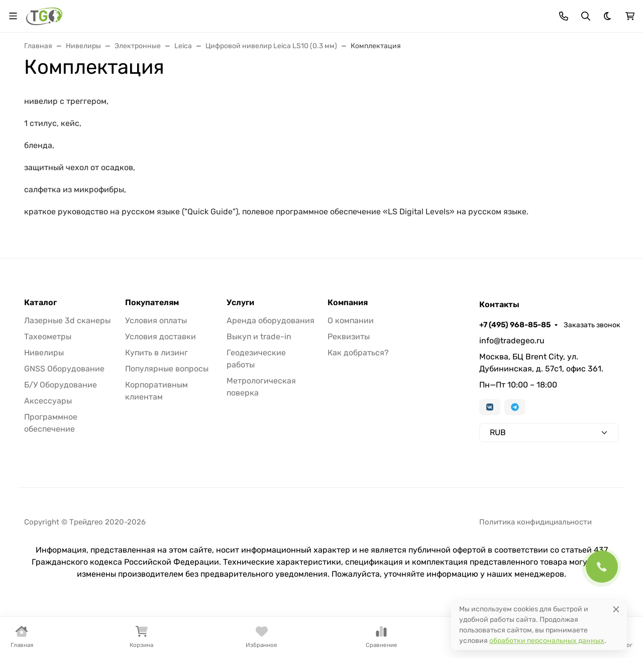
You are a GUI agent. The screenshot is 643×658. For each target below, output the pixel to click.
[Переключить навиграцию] (13, 16)
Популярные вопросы (166, 368)
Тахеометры (47, 336)
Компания (348, 303)
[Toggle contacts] (564, 16)
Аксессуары (48, 401)
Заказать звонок (592, 325)
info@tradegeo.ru (512, 340)
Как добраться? (358, 352)
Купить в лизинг (156, 352)
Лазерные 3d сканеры (67, 320)
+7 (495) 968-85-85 (515, 324)
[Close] (616, 609)
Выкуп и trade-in (259, 336)
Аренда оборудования (270, 320)
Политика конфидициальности (535, 522)
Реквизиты (349, 336)
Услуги (240, 303)
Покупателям (152, 303)
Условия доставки (160, 336)
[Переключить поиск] (586, 16)
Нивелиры (44, 352)
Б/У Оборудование (60, 384)
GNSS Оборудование (64, 368)
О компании (351, 320)
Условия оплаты (156, 320)
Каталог (40, 303)
